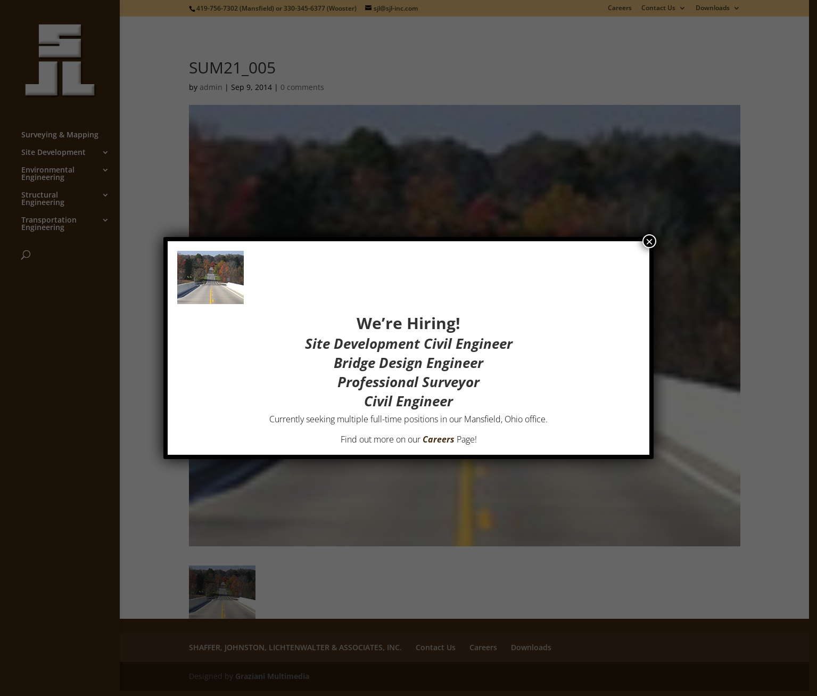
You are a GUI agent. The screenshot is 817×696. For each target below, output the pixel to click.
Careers (439, 438)
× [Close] (649, 240)
